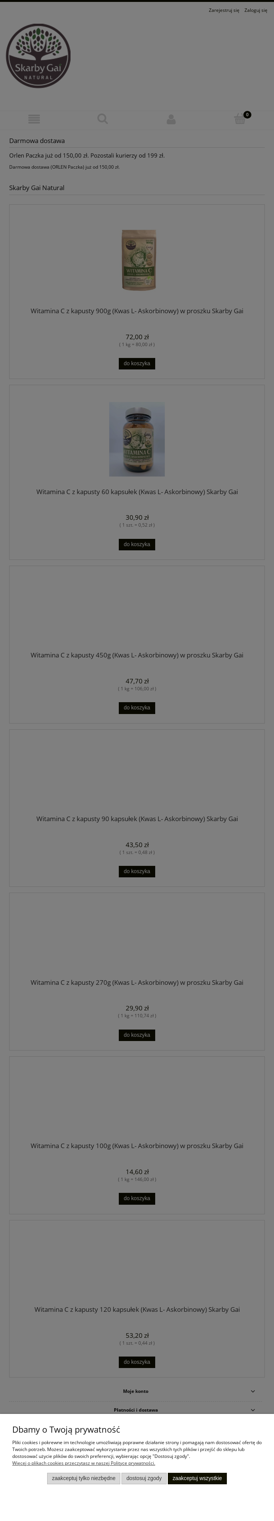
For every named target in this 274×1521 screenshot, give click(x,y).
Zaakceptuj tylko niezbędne (84, 1478)
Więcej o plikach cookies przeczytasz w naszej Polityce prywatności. (83, 1463)
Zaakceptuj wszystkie (197, 1478)
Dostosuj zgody (144, 1478)
